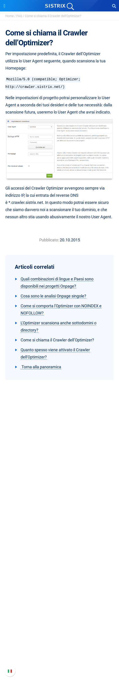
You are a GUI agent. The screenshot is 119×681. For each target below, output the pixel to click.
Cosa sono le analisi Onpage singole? (53, 296)
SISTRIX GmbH (59, 469)
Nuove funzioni (59, 639)
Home (9, 16)
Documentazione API (59, 647)
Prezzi (59, 530)
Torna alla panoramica (41, 367)
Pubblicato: (49, 240)
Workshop (59, 581)
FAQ (19, 16)
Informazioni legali (59, 507)
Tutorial (60, 610)
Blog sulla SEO (59, 595)
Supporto (59, 624)
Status (59, 661)
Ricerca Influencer (59, 551)
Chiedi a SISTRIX (59, 574)
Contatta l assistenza (59, 654)
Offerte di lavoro (60, 485)
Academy (59, 588)
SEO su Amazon (59, 544)
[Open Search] (114, 6)
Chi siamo (59, 478)
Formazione (59, 493)
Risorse (59, 565)
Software (59, 521)
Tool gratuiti (59, 602)
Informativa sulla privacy (59, 500)
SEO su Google (59, 537)
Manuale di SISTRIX (60, 632)
